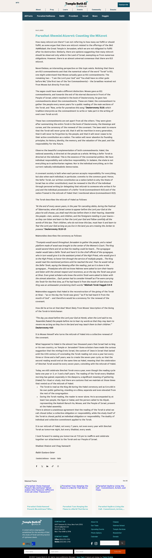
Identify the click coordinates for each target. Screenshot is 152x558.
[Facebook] (92, 543)
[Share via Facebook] (37, 466)
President (73, 16)
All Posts (29, 16)
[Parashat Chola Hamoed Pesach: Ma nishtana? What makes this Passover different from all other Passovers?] (40, 494)
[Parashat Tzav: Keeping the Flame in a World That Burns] (76, 494)
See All (125, 481)
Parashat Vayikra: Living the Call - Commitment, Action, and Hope (111, 508)
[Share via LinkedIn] (47, 466)
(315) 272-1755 (64, 539)
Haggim (105, 16)
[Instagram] (96, 543)
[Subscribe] (117, 551)
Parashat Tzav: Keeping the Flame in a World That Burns (75, 508)
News (95, 16)
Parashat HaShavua (46, 16)
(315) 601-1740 (65, 542)
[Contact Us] (124, 4)
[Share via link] (53, 466)
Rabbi (61, 16)
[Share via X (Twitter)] (42, 466)
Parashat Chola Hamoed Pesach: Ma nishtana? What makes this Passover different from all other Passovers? (39, 508)
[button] (51, 9)
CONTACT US (60, 522)
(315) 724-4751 (60, 529)
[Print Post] (58, 466)
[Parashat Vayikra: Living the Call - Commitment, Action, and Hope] (111, 494)
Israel (85, 16)
